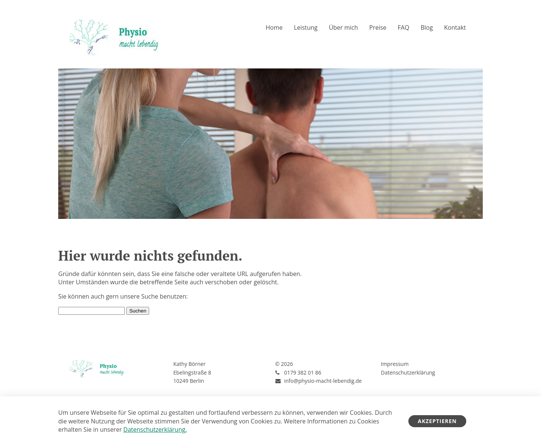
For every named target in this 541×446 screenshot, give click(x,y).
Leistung (305, 27)
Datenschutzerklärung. (155, 429)
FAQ (404, 27)
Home (274, 27)
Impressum (395, 363)
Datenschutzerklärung (408, 372)
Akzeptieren (437, 421)
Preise (378, 27)
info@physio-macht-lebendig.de (323, 380)
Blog (426, 27)
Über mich (343, 27)
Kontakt (455, 27)
